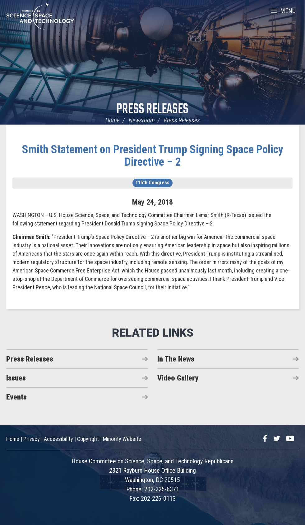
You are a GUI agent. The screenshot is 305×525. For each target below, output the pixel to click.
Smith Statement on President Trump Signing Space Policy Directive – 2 (152, 155)
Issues (16, 378)
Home (112, 120)
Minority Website (122, 439)
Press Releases (152, 109)
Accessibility (58, 439)
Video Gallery (177, 378)
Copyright (88, 439)
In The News (175, 359)
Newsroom (142, 120)
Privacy (31, 439)
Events (16, 397)
